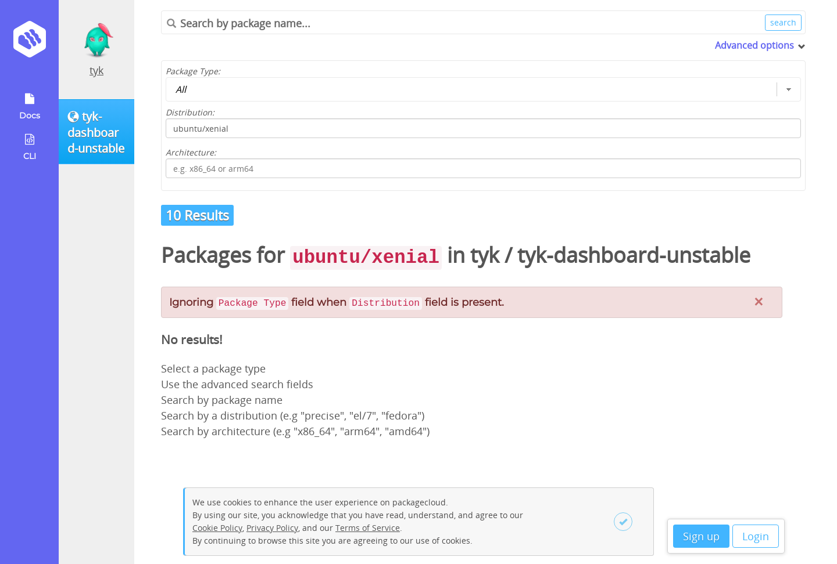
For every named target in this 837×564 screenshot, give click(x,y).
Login (755, 536)
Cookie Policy (217, 527)
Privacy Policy (272, 527)
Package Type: (193, 71)
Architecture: (191, 152)
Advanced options (754, 45)
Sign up (701, 536)
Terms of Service (367, 527)
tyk (96, 70)
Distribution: (190, 112)
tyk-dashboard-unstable (633, 255)
